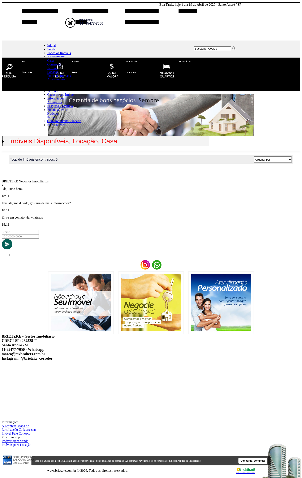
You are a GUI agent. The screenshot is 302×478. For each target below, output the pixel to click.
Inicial (51, 45)
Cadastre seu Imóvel (61, 94)
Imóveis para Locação (16, 445)
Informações (55, 98)
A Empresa (54, 102)
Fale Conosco (56, 125)
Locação (53, 72)
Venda (51, 49)
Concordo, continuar (253, 460)
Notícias (52, 113)
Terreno (52, 68)
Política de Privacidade (189, 460)
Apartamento (56, 57)
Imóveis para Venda (15, 441)
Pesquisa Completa (60, 106)
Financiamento (57, 109)
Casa (50, 60)
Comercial (54, 64)
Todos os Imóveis (59, 53)
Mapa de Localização (15, 427)
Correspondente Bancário (64, 121)
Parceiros (53, 117)
